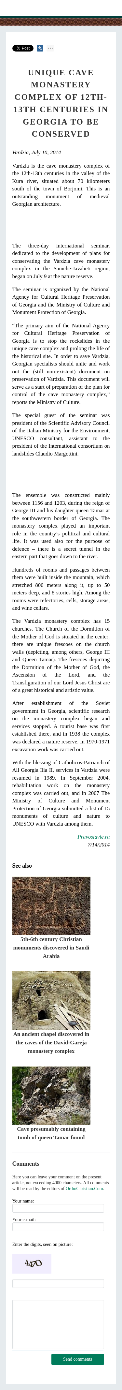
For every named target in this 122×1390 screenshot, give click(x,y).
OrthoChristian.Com (84, 1188)
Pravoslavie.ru (93, 837)
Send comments (77, 1359)
